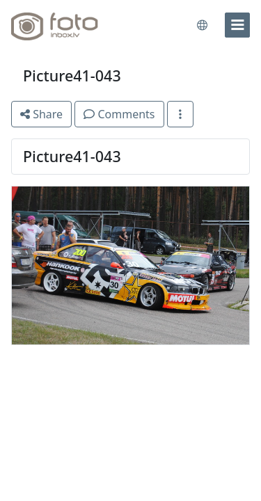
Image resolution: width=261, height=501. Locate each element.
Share (41, 114)
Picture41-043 (72, 75)
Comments (119, 114)
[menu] (237, 25)
